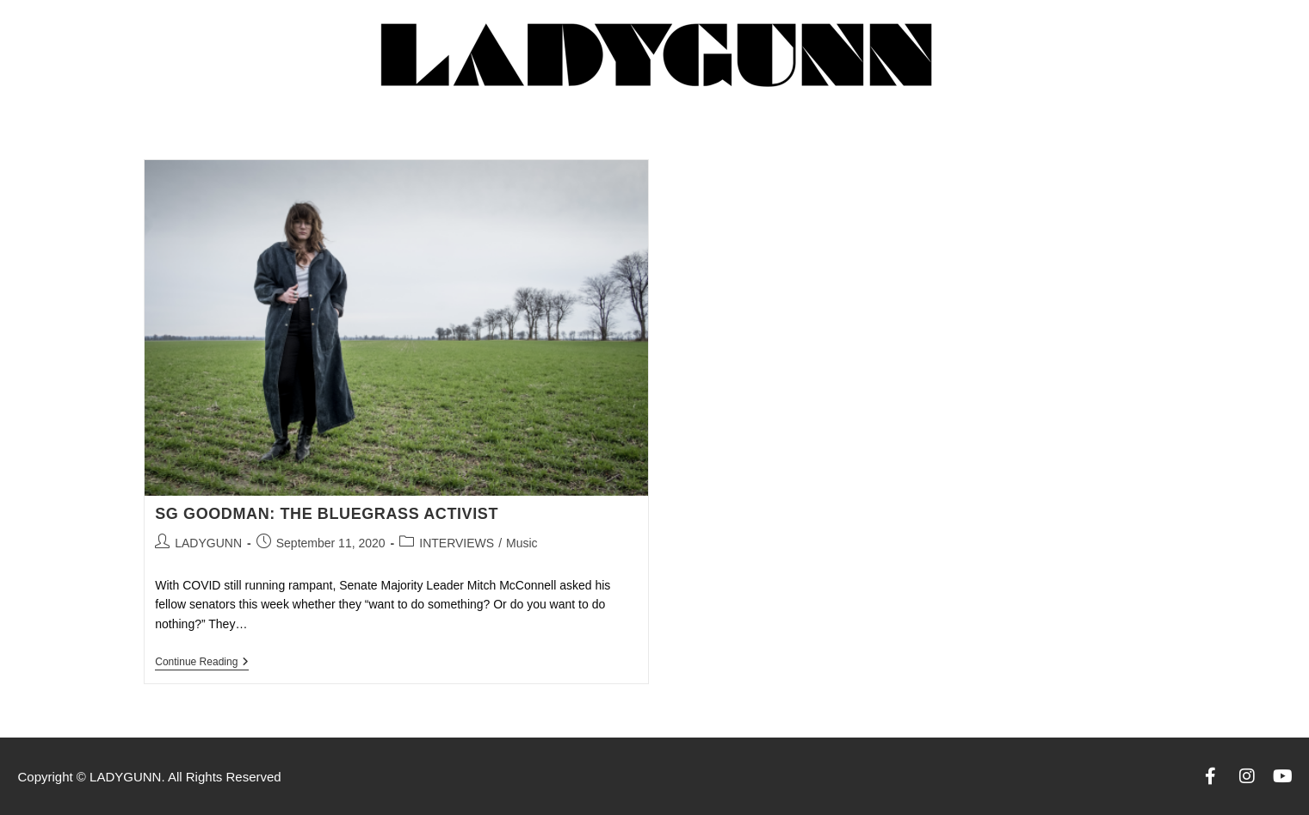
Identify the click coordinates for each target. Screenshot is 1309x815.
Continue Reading (202, 662)
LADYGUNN (208, 543)
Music (522, 543)
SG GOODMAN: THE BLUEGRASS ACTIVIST (326, 513)
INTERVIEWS (456, 543)
